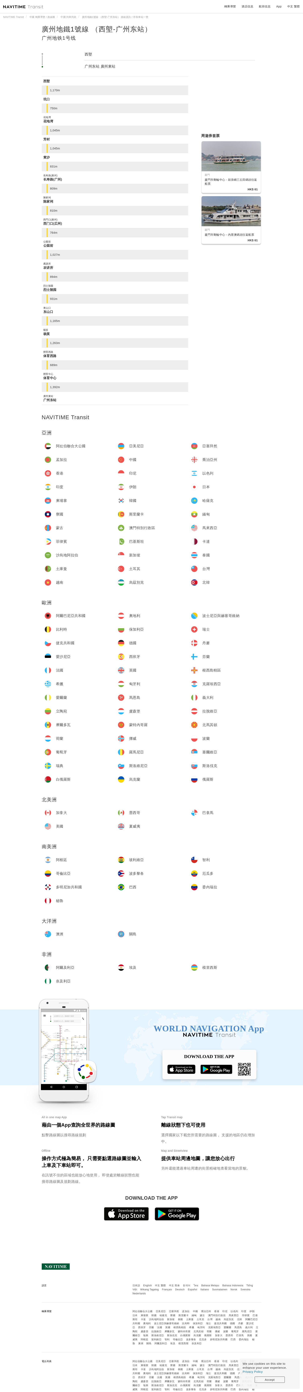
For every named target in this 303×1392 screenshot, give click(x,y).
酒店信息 (247, 6)
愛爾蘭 (227, 1327)
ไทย (196, 1285)
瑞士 (208, 1323)
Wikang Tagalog (149, 1289)
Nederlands (139, 1293)
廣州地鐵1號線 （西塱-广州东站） (97, 29)
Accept (270, 1379)
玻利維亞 (156, 1339)
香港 (216, 1311)
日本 (135, 1315)
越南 (218, 1319)
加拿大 (219, 1335)
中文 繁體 (160, 1285)
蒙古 (202, 1315)
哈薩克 (163, 1315)
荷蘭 (209, 1331)
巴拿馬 (240, 1335)
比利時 (186, 1323)
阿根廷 (144, 1339)
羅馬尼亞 (247, 1331)
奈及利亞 (197, 1343)
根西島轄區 (179, 1327)
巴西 (233, 1339)
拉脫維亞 (156, 1331)
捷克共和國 (220, 1323)
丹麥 (240, 1323)
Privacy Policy (253, 1371)
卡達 (143, 1319)
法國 (159, 1327)
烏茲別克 (229, 1319)
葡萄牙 (235, 1331)
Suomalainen (219, 1289)
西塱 (88, 54)
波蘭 (225, 1331)
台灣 (209, 1319)
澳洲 (140, 1343)
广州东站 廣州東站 (100, 66)
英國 (167, 1327)
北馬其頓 (199, 1331)
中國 (195, 1311)
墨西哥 (229, 1335)
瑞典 (145, 1335)
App (279, 6)
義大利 (249, 1327)
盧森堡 (144, 1331)
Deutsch (180, 1289)
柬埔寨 (144, 1315)
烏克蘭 (197, 1335)
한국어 (187, 1285)
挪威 (217, 1331)
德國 (232, 1323)
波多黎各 (191, 1339)
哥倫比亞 (178, 1339)
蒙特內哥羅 (184, 1331)
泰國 (180, 1319)
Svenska (245, 1289)
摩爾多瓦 (170, 1331)
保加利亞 (198, 1323)
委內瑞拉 (244, 1339)
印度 (243, 1311)
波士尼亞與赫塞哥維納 (166, 1323)
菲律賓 (246, 1315)
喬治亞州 (206, 1311)
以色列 (234, 1311)
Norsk (233, 1289)
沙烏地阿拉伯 (156, 1319)
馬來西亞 (234, 1315)
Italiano (205, 1289)
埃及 (172, 1343)
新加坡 (171, 1319)
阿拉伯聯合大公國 (143, 1311)
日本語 (136, 1285)
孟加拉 (186, 1311)
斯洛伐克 (172, 1335)
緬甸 (194, 1315)
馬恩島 (238, 1327)
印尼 (224, 1311)
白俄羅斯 (185, 1335)
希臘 (191, 1327)
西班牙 (142, 1327)
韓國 (153, 1315)
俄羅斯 (208, 1335)
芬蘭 (151, 1327)
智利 (167, 1339)
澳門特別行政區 (217, 1315)
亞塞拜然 (174, 1311)
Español (192, 1289)
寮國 (172, 1315)
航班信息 (265, 6)
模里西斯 (183, 1343)
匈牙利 (201, 1327)
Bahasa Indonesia (232, 1285)
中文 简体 (174, 1285)
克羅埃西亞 (214, 1327)
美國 (249, 1335)
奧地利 (147, 1323)
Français (167, 1289)
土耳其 (200, 1319)
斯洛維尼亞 (157, 1335)
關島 (148, 1343)
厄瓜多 (203, 1339)
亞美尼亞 (161, 1311)
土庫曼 (190, 1319)
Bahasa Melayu (210, 1285)
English (147, 1285)
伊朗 (251, 1311)
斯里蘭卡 (183, 1315)
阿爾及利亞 (161, 1343)
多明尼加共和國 (219, 1339)
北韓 (239, 1319)
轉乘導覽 (230, 6)
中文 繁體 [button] (293, 6)
